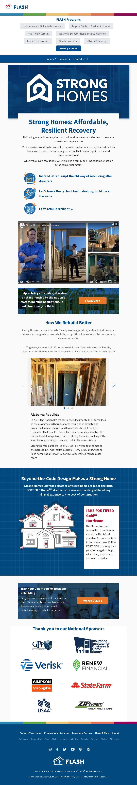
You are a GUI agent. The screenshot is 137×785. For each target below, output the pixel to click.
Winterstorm (115, 739)
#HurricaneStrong (38, 33)
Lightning (74, 739)
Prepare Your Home (30, 732)
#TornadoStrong (97, 41)
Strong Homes (68, 48)
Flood (47, 739)
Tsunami (94, 739)
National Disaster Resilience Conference (82, 33)
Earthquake (23, 739)
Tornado (84, 739)
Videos (65, 59)
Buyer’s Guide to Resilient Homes (91, 26)
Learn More (92, 301)
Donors (51, 59)
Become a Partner (82, 732)
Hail (54, 739)
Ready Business (68, 41)
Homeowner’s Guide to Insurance (42, 26)
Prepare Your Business (56, 732)
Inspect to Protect (38, 41)
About (115, 732)
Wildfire (104, 739)
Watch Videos (92, 601)
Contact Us (80, 59)
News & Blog (102, 732)
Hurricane (63, 739)
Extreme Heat (36, 739)
